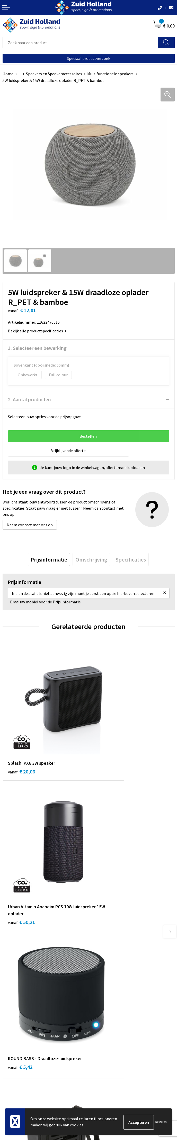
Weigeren (161, 1122)
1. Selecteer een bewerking (37, 348)
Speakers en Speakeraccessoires (54, 73)
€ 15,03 (107, 859)
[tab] (49, 559)
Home (8, 73)
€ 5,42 (20, 852)
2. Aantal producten (29, 399)
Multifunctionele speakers (110, 73)
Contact (98, 947)
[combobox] (80, 42)
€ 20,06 (21, 736)
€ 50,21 (107, 743)
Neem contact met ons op (30, 524)
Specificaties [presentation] (131, 559)
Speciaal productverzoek (88, 58)
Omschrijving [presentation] (91, 559)
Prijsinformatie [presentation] (49, 559)
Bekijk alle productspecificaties (37, 330)
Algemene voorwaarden (23, 1065)
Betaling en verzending (111, 963)
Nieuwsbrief (101, 955)
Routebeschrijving (107, 971)
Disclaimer (12, 1081)
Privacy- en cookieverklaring (27, 1073)
